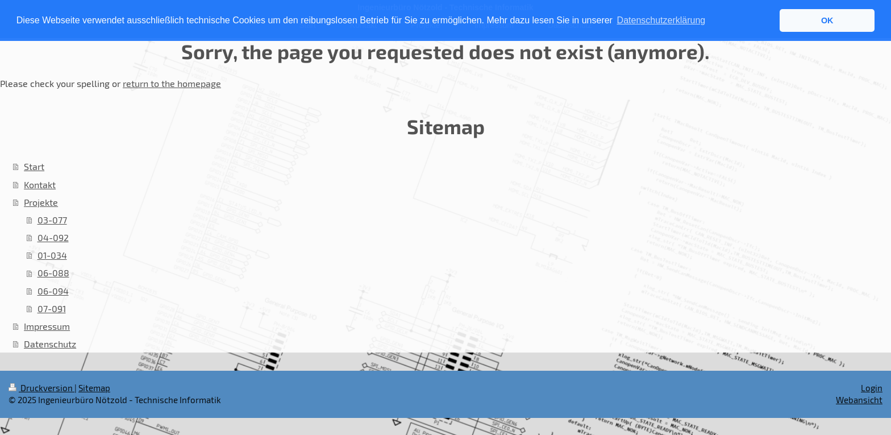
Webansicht (859, 400)
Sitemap (94, 388)
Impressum (47, 326)
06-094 (53, 290)
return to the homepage (172, 83)
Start (34, 166)
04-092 (53, 237)
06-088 (53, 272)
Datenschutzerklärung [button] (661, 20)
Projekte (41, 202)
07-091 (52, 308)
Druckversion (41, 388)
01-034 (52, 255)
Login (871, 388)
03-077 (52, 219)
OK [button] (827, 20)
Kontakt (40, 184)
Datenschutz (50, 343)
